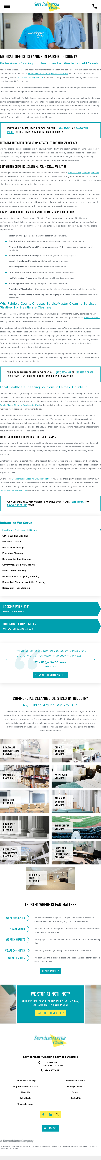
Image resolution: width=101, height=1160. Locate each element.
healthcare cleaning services (30, 77)
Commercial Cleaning (25, 1080)
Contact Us (75, 1098)
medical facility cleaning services (83, 172)
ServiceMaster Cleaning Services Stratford (48, 73)
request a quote (84, 372)
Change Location (25, 1104)
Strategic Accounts (76, 1086)
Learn (50, 971)
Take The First (50, 1013)
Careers (76, 1092)
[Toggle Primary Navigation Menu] (7, 6)
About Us (25, 1092)
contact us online (17, 505)
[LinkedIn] (50, 1114)
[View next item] (93, 659)
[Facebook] (43, 1114)
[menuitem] (50, 530)
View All (50, 675)
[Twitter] (57, 1114)
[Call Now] (94, 6)
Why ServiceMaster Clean (25, 1086)
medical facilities (92, 317)
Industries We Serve (75, 1080)
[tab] (100, 530)
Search (50, 1128)
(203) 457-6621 (64, 128)
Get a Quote (25, 1098)
